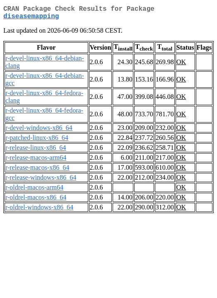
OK (181, 65)
